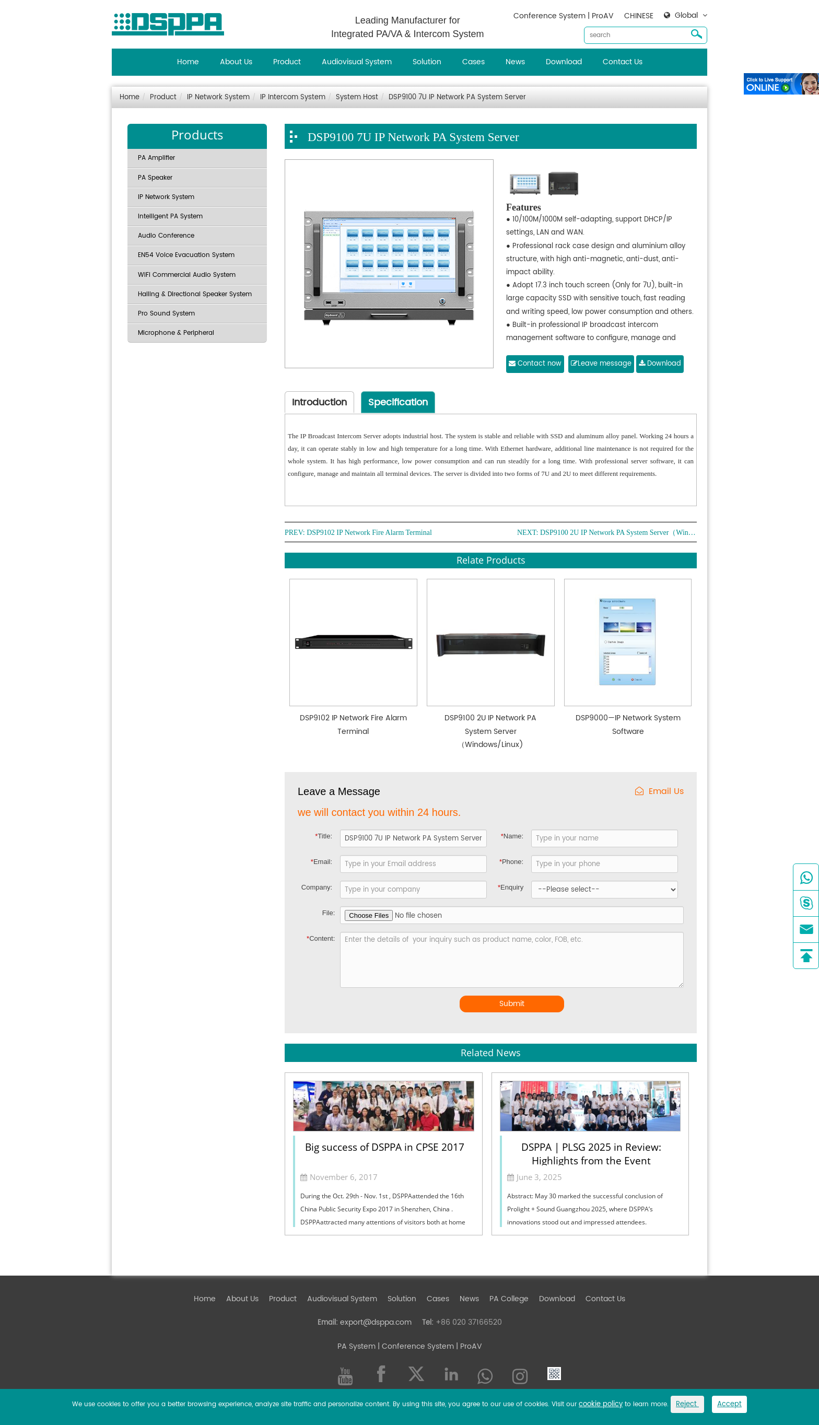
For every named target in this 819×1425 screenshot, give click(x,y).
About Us (236, 62)
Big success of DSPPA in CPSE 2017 (384, 1147)
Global (686, 15)
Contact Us (622, 62)
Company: (316, 887)
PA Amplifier (156, 158)
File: (328, 913)
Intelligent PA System (170, 216)
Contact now (535, 363)
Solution (427, 62)
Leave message (601, 363)
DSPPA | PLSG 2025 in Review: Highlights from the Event (591, 1152)
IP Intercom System (292, 97)
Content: (321, 938)
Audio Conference (166, 236)
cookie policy (601, 1404)
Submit (511, 1004)
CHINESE (638, 16)
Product (287, 62)
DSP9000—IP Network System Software (628, 724)
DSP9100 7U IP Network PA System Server (457, 97)
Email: (321, 862)
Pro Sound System (166, 314)
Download (564, 62)
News (515, 62)
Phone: (511, 862)
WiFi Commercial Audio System (187, 275)
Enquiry (510, 887)
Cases (473, 62)
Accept (729, 1404)
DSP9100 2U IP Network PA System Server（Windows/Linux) (618, 532)
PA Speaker (155, 178)
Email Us (659, 791)
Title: (323, 836)
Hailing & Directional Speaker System (195, 294)
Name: (512, 836)
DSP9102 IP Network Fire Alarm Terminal (369, 532)
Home (188, 62)
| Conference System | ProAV (429, 1346)
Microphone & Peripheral (176, 333)
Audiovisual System (357, 62)
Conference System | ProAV (563, 16)
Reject (687, 1404)
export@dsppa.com (376, 1322)
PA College (509, 1299)
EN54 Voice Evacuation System (186, 255)
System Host (357, 97)
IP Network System (218, 97)
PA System (356, 1346)
